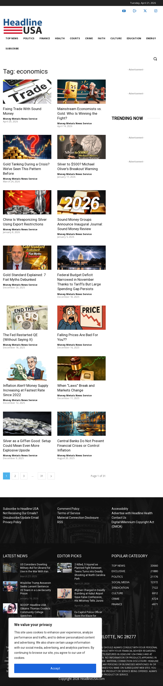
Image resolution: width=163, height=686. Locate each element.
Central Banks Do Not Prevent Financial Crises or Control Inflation (80, 445)
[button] (155, 59)
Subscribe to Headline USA (21, 508)
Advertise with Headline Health (132, 513)
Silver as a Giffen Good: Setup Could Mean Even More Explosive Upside (27, 445)
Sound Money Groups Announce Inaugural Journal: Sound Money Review (80, 224)
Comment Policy (68, 508)
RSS (60, 522)
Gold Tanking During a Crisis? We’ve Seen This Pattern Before (26, 169)
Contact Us (119, 517)
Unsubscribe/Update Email (21, 517)
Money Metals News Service (20, 118)
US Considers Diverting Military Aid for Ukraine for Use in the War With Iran (35, 568)
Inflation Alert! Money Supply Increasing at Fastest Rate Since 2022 (25, 390)
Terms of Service (68, 513)
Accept (55, 668)
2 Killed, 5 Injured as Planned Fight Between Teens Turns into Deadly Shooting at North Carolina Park (89, 571)
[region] (55, 648)
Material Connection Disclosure (78, 517)
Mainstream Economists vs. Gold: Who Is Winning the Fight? (79, 113)
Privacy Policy (12, 522)
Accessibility (120, 508)
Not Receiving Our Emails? (20, 513)
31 (41, 476)
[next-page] (51, 475)
